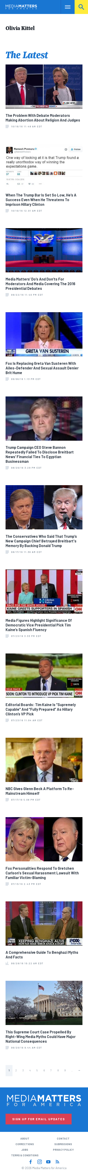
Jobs (24, 1149)
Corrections (24, 1144)
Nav (64, 7)
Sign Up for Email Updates (38, 1119)
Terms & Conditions (25, 1155)
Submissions (63, 1144)
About (24, 1138)
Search (81, 7)
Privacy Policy (63, 1149)
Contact (63, 1138)
